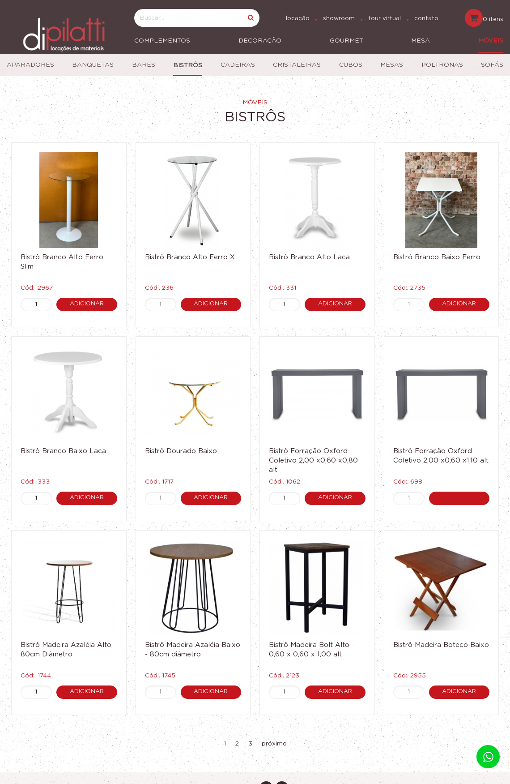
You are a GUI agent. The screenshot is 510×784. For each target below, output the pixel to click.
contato (426, 18)
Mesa (420, 41)
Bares (143, 65)
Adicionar (87, 304)
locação (298, 18)
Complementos (162, 41)
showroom (339, 18)
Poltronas (442, 65)
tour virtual (384, 18)
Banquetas (93, 65)
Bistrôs (187, 65)
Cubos (350, 65)
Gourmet (346, 41)
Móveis (490, 41)
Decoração (259, 41)
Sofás (492, 65)
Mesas (391, 65)
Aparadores (30, 65)
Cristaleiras (297, 65)
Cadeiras (238, 65)
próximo (274, 744)
